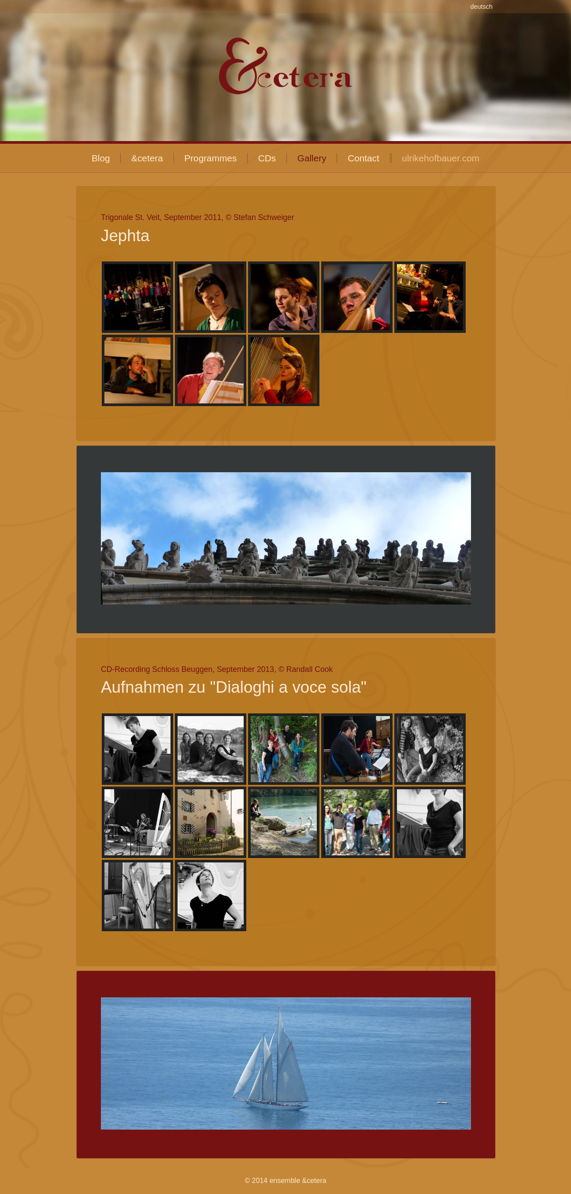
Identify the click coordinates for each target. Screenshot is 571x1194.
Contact (363, 158)
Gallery (311, 158)
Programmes (210, 158)
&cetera (147, 158)
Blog (101, 158)
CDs (267, 158)
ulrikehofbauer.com (440, 158)
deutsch (482, 6)
